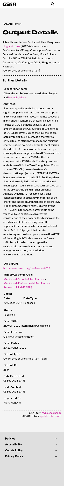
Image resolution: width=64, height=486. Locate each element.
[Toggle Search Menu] (52, 4)
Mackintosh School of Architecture (23, 279)
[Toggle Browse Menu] (58, 4)
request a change (51, 412)
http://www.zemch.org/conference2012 (26, 268)
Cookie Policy (14, 450)
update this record (50, 416)
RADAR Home (11, 23)
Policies (10, 438)
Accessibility (13, 444)
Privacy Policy (14, 456)
